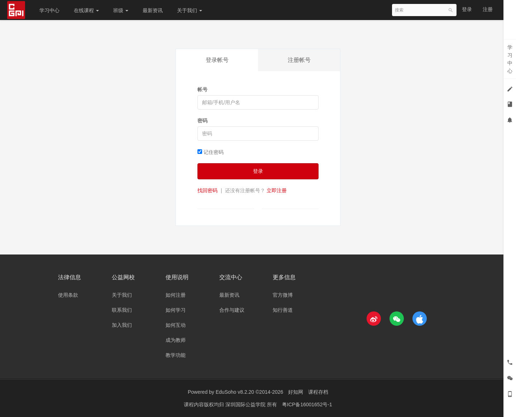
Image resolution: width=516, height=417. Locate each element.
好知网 (295, 392)
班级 (120, 10)
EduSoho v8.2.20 (235, 392)
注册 (488, 9)
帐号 (202, 89)
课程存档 (318, 392)
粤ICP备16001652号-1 (307, 404)
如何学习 (176, 310)
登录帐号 (217, 60)
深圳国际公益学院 (246, 404)
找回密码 (207, 190)
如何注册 (176, 295)
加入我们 (122, 325)
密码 (202, 120)
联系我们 (122, 310)
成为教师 (176, 340)
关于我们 (189, 10)
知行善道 (283, 310)
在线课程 (86, 10)
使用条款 (68, 295)
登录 (467, 9)
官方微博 (283, 295)
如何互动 (176, 325)
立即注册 (277, 190)
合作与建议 (231, 310)
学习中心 (49, 10)
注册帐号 (299, 60)
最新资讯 (153, 10)
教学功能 (176, 355)
